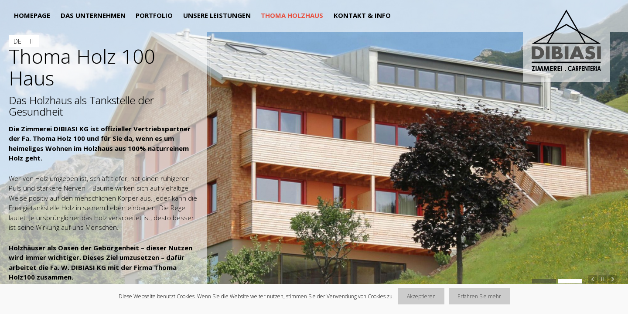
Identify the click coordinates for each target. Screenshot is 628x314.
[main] (103, 161)
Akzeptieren (421, 296)
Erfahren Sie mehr (479, 296)
